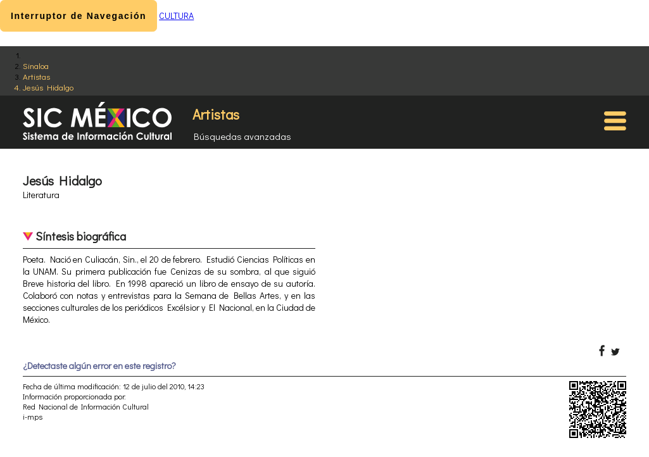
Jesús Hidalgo (48, 87)
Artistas (36, 76)
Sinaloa (36, 65)
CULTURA (176, 15)
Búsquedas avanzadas (242, 136)
